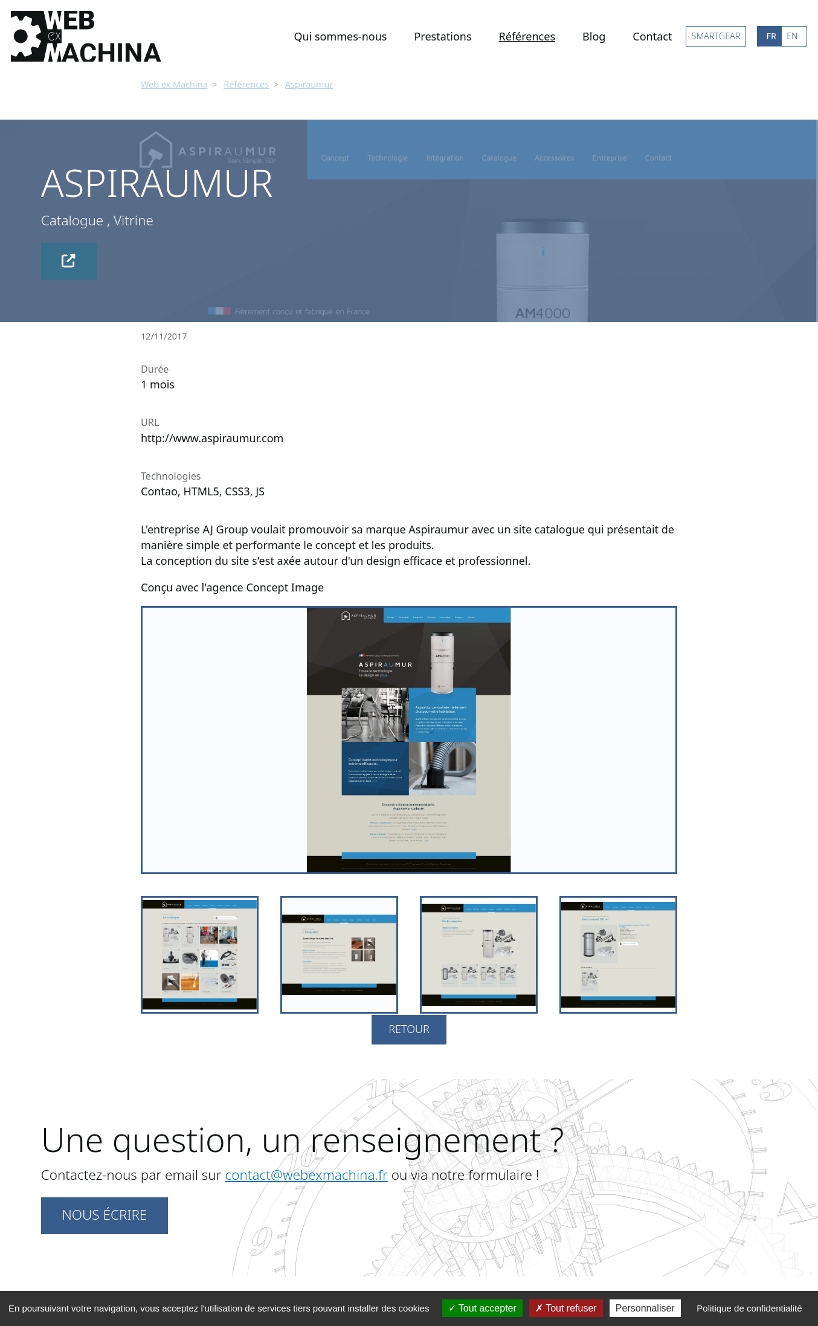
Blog (593, 36)
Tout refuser (566, 1308)
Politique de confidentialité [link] (749, 1308)
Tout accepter (482, 1308)
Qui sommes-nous (340, 36)
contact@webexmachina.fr (306, 1173)
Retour (408, 1027)
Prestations (442, 36)
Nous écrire (104, 1213)
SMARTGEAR (716, 36)
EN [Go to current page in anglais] (792, 36)
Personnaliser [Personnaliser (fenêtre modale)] (645, 1308)
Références (527, 36)
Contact (652, 36)
